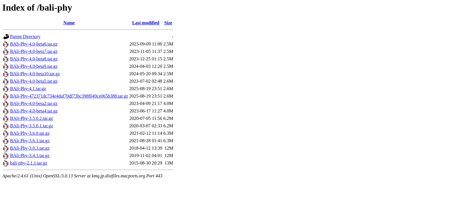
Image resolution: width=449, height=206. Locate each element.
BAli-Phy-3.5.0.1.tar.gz (31, 125)
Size (168, 22)
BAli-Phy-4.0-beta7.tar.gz (34, 51)
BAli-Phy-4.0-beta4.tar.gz (34, 110)
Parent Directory (25, 36)
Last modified (145, 22)
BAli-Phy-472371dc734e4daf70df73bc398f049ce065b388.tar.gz (69, 96)
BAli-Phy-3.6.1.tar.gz (30, 140)
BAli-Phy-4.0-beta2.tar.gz (34, 103)
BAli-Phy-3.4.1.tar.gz (30, 155)
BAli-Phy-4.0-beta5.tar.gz (34, 81)
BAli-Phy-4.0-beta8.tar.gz (34, 58)
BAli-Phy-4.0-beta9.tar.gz (34, 66)
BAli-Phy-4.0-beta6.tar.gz (34, 43)
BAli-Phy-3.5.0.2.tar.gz (31, 118)
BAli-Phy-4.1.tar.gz (28, 88)
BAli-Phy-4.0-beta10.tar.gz (35, 73)
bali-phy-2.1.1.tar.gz (28, 163)
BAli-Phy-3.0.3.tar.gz (30, 148)
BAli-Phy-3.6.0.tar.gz (30, 133)
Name (69, 22)
